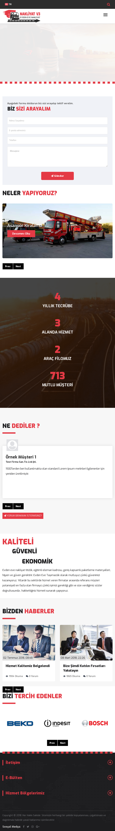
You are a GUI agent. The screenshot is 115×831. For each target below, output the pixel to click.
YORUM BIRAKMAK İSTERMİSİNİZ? (24, 515)
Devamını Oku (21, 233)
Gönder (57, 176)
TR (8, 4)
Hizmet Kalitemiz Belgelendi (28, 666)
